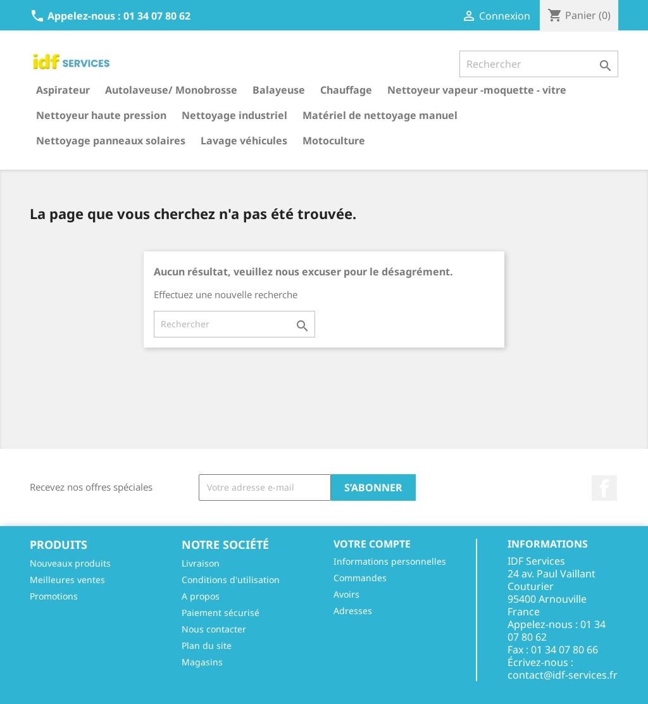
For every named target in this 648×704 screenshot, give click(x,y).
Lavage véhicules (244, 141)
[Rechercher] (538, 64)
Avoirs (346, 594)
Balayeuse (278, 90)
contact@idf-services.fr (563, 675)
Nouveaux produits (70, 563)
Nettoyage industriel (234, 115)
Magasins (202, 662)
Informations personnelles (389, 561)
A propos (201, 596)
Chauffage (346, 90)
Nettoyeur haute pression (101, 115)
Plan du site (207, 645)
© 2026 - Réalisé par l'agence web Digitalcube (324, 687)
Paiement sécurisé (220, 613)
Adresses (352, 611)
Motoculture (333, 141)
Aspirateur (63, 90)
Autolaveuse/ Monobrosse (171, 90)
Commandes (360, 578)
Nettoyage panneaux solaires (110, 141)
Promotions (54, 596)
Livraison (201, 563)
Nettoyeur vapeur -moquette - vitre (476, 90)
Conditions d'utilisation (231, 580)
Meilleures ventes (67, 580)
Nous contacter (214, 629)
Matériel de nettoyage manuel (380, 115)
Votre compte (372, 544)
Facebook (604, 488)
